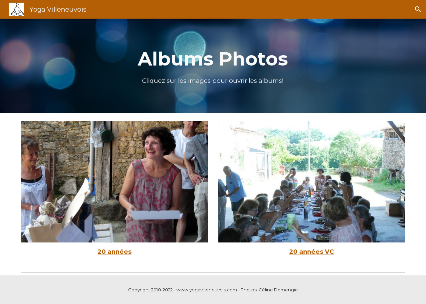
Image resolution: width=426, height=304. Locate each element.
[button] (418, 9)
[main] (213, 66)
